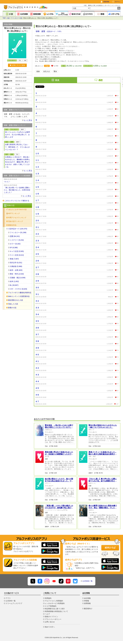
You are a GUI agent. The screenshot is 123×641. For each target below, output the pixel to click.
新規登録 (106, 1)
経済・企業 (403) (16, 270)
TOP (4, 18)
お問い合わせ (50, 622)
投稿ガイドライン (51, 616)
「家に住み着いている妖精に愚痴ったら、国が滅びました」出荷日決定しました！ (17, 188)
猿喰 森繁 (41, 31)
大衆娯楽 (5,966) (16, 266)
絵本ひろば (110, 547)
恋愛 (12, 142)
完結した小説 (13, 304)
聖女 (55, 71)
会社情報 (87, 598)
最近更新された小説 (15, 300)
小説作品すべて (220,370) (17, 229)
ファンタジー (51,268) (18, 232)
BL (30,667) (14, 285)
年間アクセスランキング (17, 217)
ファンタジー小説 (16, 18)
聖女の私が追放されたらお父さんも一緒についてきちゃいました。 (103, 426)
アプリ (8, 598)
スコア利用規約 (50, 606)
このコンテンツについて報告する (16, 201)
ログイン (117, 1)
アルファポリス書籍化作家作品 (19, 293)
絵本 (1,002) (14, 281)
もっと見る (28, 120)
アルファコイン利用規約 (54, 601)
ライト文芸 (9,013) (17, 255)
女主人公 (46, 71)
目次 (57, 80)
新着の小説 (12, 308)
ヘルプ (47, 614)
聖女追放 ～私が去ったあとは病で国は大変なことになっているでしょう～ (59, 427)
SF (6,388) (14, 247)
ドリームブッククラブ (14, 603)
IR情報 (86, 601)
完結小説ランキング (15, 221)
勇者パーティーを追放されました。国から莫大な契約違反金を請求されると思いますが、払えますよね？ (103, 454)
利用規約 (48, 598)
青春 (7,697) (14, 259)
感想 (100, 80)
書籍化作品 (12, 225)
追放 (38, 71)
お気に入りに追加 (17, 65)
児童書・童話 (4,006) (17, 278)
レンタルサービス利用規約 (55, 603)
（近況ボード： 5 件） (54, 31)
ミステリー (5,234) (17, 240)
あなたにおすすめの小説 (17, 209)
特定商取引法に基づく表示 (55, 609)
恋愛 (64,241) (15, 236)
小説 (8, 18)
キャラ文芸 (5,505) (17, 251)
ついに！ (17, 180)
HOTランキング (14, 213)
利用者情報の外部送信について (56, 611)
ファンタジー (88, 65)
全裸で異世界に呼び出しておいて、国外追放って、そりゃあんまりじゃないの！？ (17, 147)
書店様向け (88, 608)
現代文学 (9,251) (16, 263)
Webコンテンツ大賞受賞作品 (19, 296)
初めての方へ (50, 627)
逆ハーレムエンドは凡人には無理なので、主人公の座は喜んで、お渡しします (17, 134)
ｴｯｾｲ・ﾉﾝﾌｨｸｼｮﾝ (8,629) (18, 289)
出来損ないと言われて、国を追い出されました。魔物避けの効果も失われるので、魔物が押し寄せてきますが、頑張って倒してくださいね (17, 162)
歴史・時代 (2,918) (17, 274)
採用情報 (87, 603)
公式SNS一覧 (88, 581)
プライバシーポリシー (53, 619)
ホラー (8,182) (15, 244)
